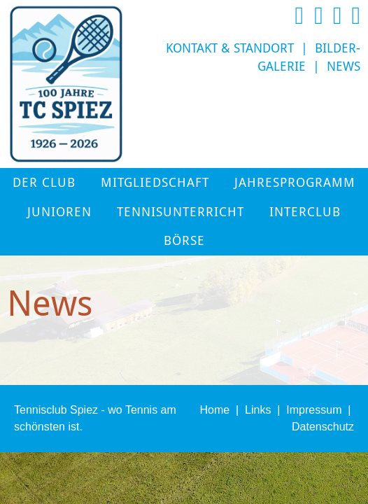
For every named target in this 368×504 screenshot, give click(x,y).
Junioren (59, 212)
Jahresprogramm (294, 183)
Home (214, 410)
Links (258, 410)
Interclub (305, 212)
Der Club (44, 183)
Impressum (313, 410)
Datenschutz (323, 427)
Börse (184, 241)
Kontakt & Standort (230, 48)
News (343, 66)
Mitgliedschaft (155, 183)
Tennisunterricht (180, 212)
